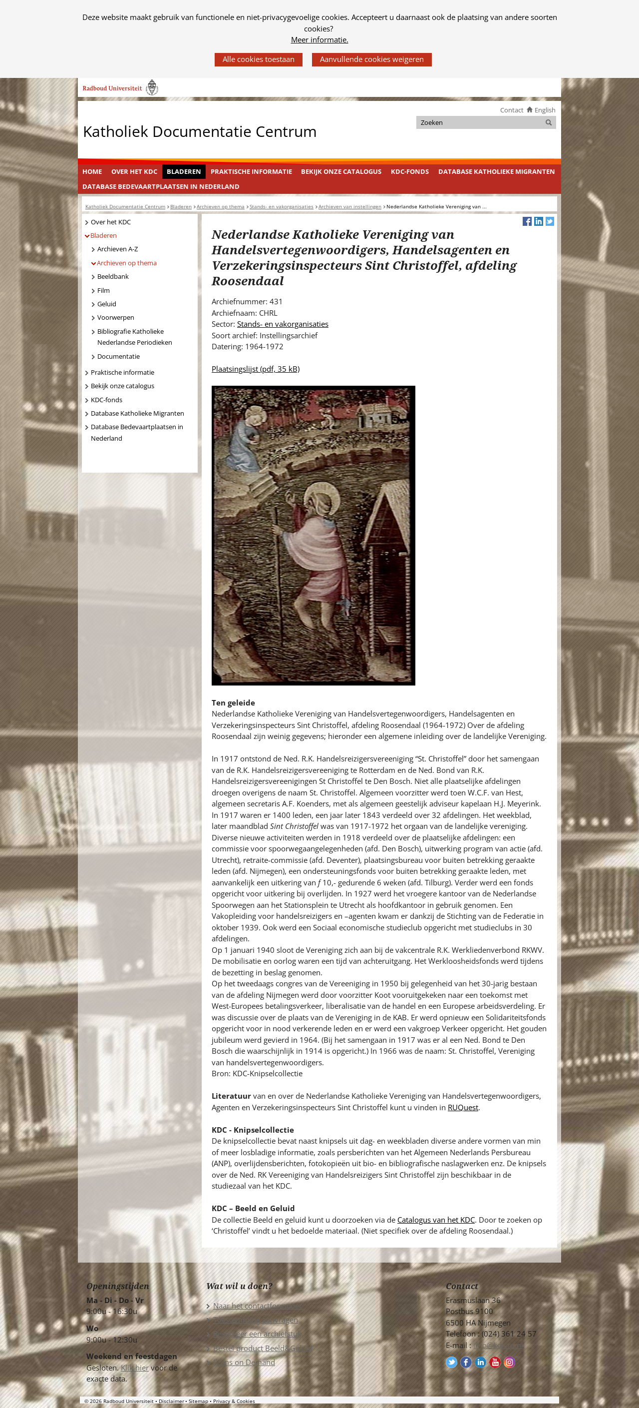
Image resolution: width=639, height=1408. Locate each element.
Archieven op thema (127, 262)
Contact (512, 109)
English (545, 109)
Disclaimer (171, 1401)
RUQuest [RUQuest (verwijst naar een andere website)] (463, 1107)
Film (103, 290)
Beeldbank (113, 276)
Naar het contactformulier (257, 1306)
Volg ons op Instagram (509, 1362)
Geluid (106, 303)
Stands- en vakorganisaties (282, 324)
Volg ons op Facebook (466, 1362)
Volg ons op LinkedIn (480, 1362)
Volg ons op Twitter (451, 1362)
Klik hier (135, 1368)
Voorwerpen (115, 317)
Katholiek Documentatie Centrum (200, 130)
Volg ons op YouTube (495, 1362)
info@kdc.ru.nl (498, 1345)
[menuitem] (92, 171)
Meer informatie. (319, 39)
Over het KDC (134, 171)
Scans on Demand (244, 1362)
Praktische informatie (251, 171)
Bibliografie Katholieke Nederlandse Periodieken (134, 337)
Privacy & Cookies (234, 1401)
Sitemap (198, 1401)
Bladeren (184, 171)
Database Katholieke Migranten (496, 171)
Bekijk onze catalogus (341, 171)
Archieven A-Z (117, 248)
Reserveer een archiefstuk (257, 1334)
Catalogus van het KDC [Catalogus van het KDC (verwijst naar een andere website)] (436, 1220)
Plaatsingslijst (256, 369)
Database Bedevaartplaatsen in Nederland (161, 186)
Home (92, 171)
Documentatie (118, 356)
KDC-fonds (410, 171)
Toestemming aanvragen (255, 1320)
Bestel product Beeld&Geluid (263, 1348)
